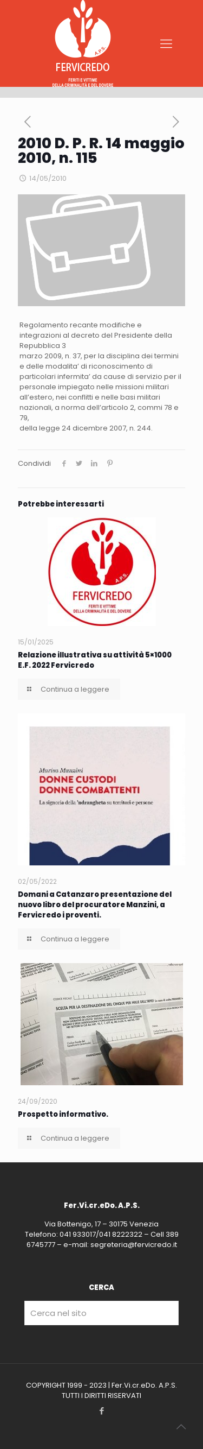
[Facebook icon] (101, 1410)
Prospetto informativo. (63, 1114)
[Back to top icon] (180, 1426)
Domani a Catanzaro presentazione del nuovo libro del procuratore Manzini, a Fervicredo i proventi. (95, 904)
